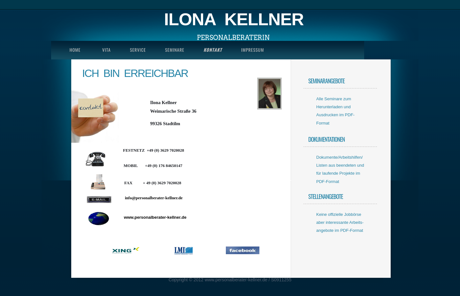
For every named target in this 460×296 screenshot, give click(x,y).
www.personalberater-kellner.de (155, 217)
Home (75, 49)
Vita (106, 49)
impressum (252, 49)
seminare (174, 49)
